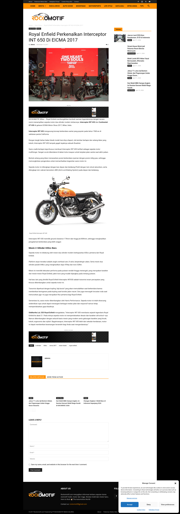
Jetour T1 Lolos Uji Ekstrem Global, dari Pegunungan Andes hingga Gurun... (138, 73)
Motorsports (95, 6)
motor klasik (62, 345)
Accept (129, 505)
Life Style (108, 6)
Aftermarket (131, 53)
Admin (33, 44)
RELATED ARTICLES (37, 377)
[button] (175, 483)
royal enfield (73, 345)
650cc (45, 345)
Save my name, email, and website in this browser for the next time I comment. (59, 464)
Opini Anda (132, 6)
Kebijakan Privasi (154, 510)
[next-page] (33, 410)
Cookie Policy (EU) (67, 1)
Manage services (132, 498)
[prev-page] (30, 410)
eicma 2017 (53, 345)
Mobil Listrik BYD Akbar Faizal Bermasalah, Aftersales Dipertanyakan (138, 61)
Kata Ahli (120, 6)
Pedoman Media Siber (40, 1)
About (30, 1)
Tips (141, 6)
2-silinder (38, 345)
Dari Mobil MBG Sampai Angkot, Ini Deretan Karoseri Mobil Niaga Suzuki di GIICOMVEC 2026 (68, 403)
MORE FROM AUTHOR (55, 377)
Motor (38, 28)
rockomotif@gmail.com (78, 504)
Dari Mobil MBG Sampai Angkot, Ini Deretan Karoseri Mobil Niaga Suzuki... (139, 85)
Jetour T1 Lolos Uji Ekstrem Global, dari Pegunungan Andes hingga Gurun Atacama (40, 403)
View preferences (167, 505)
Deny (149, 505)
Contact (76, 1)
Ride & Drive (54, 6)
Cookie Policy (141, 510)
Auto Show (68, 6)
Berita (42, 6)
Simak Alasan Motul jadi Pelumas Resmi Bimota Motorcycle (136, 48)
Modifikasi (81, 6)
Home (32, 6)
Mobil (30, 398)
